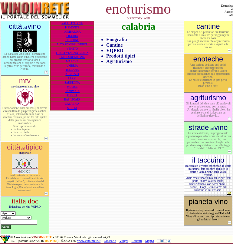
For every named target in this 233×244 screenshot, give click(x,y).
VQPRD (114, 50)
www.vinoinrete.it (88, 240)
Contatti (136, 240)
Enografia (116, 39)
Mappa (149, 240)
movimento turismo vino (25, 110)
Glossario (110, 240)
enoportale (25, 171)
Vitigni (123, 240)
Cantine (114, 45)
